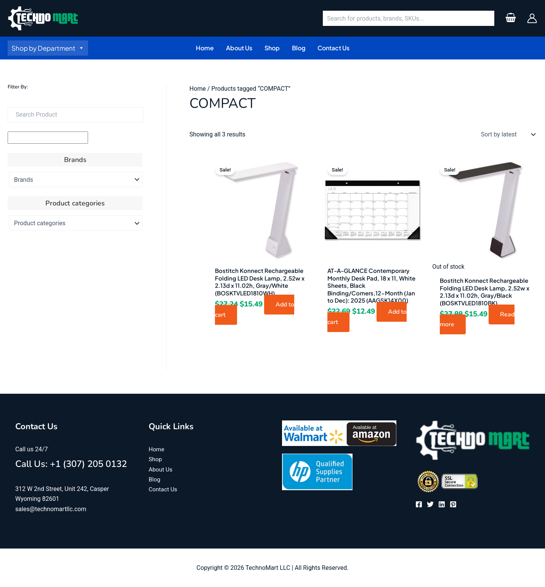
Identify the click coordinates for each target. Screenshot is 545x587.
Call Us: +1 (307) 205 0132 (71, 464)
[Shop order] (506, 134)
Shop (155, 459)
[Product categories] (76, 223)
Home (197, 88)
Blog (155, 479)
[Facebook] (418, 504)
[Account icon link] (532, 18)
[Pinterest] (453, 504)
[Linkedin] (441, 504)
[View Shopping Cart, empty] (510, 18)
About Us (161, 469)
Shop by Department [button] (47, 48)
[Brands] (76, 179)
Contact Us (164, 489)
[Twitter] (430, 504)
